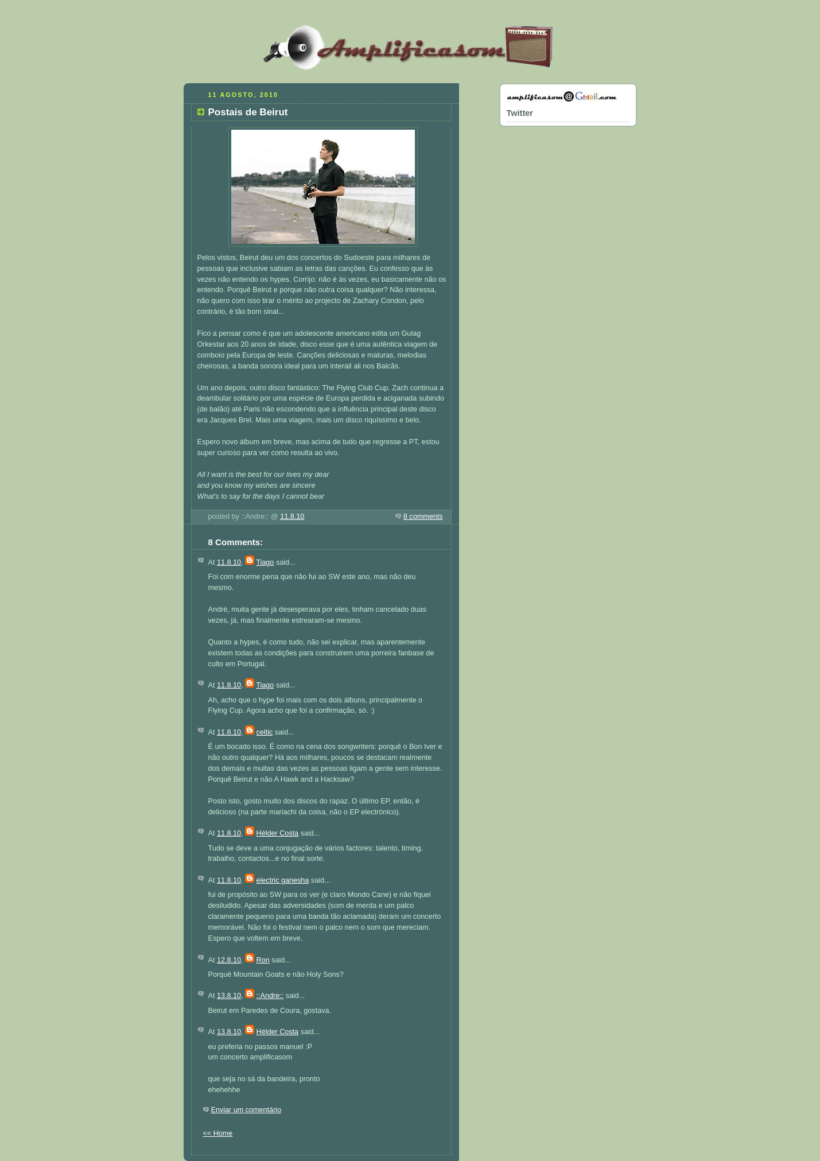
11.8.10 (292, 516)
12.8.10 (229, 960)
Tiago (265, 562)
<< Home (218, 1133)
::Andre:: (270, 996)
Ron (263, 960)
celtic (265, 732)
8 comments (423, 516)
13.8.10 (229, 996)
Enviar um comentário (246, 1110)
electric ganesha (283, 880)
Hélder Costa (278, 833)
